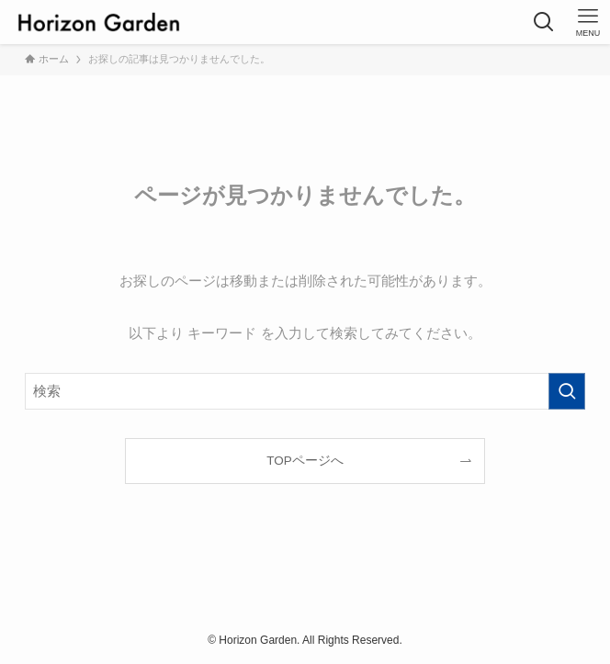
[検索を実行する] (566, 391)
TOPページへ (305, 460)
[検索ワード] (305, 391)
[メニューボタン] (588, 22)
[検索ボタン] (544, 22)
